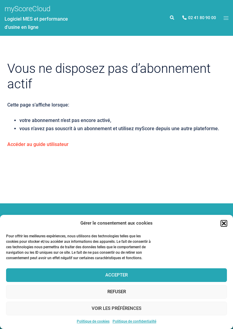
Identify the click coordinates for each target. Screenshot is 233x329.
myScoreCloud (27, 9)
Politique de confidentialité (134, 321)
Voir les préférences (116, 308)
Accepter (116, 275)
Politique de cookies (93, 321)
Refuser (116, 291)
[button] (224, 223)
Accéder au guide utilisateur (38, 144)
